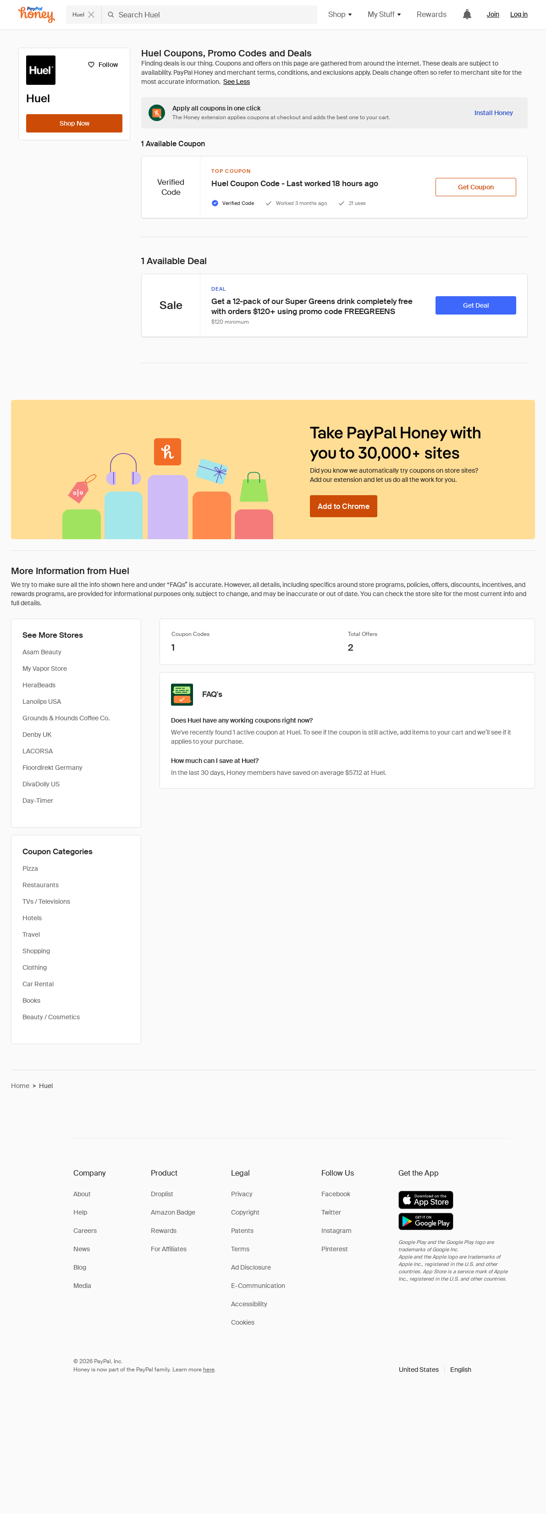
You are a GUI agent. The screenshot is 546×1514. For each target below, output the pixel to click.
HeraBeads (38, 685)
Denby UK (36, 734)
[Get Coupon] (476, 187)
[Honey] (36, 15)
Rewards (432, 14)
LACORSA (37, 751)
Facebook (335, 1194)
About (82, 1194)
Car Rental (38, 984)
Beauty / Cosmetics (51, 1017)
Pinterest (334, 1249)
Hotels (32, 918)
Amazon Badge (173, 1212)
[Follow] (102, 64)
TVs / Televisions (46, 901)
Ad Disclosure (251, 1267)
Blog (79, 1267)
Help (80, 1212)
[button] (435, 1369)
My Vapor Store (44, 668)
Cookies (242, 1322)
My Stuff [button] (385, 14)
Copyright (245, 1212)
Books (31, 1000)
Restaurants (40, 885)
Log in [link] (519, 14)
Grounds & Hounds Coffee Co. (66, 718)
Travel (31, 934)
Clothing (34, 967)
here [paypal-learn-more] (209, 1369)
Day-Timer (37, 800)
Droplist (162, 1194)
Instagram (336, 1231)
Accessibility (249, 1304)
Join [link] (493, 14)
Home (20, 1086)
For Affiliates (169, 1249)
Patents (242, 1231)
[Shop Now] (74, 123)
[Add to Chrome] (343, 506)
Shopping (36, 951)
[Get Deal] (476, 305)
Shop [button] (340, 14)
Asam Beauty (41, 652)
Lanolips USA (41, 701)
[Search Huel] (209, 15)
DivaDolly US (41, 784)
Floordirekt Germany (52, 767)
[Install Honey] (493, 112)
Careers (85, 1231)
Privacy (242, 1194)
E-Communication (258, 1286)
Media (82, 1286)
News (81, 1249)
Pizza (30, 868)
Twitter (331, 1212)
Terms (240, 1249)
